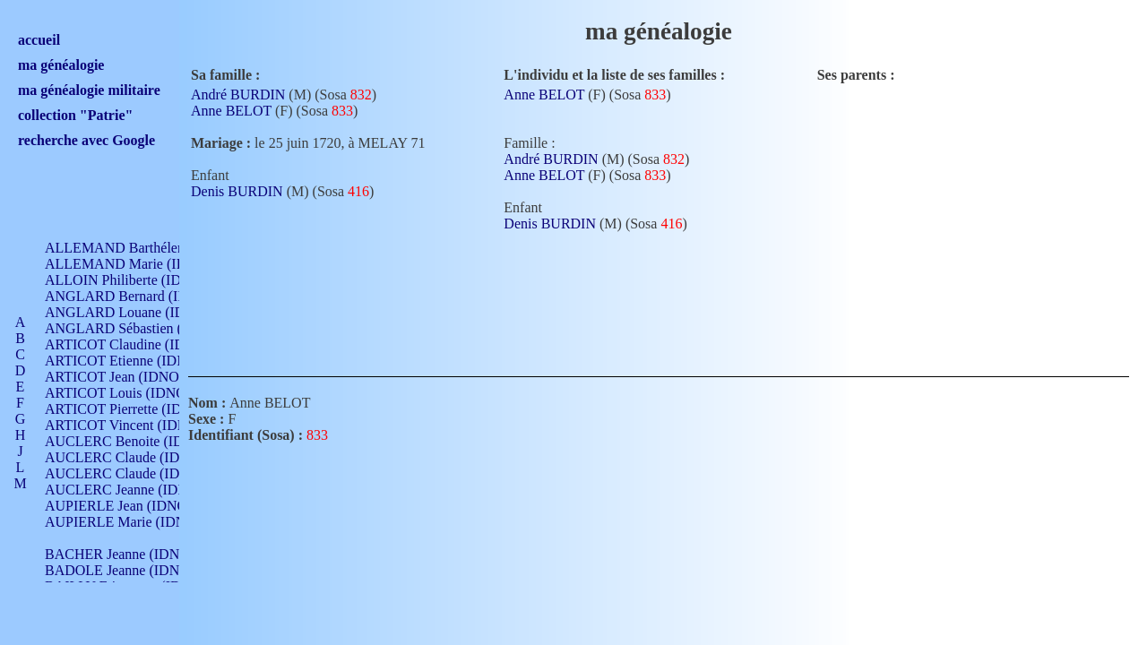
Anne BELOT (231, 110)
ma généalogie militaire (89, 90)
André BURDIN (238, 94)
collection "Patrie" (75, 115)
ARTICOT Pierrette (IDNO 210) (138, 409)
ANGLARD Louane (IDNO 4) (133, 312)
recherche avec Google (86, 140)
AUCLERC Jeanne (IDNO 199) (137, 489)
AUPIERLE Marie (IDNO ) (124, 521)
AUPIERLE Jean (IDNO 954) (131, 505)
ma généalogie (61, 65)
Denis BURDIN (237, 191)
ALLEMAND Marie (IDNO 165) (141, 263)
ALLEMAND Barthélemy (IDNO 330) (157, 247)
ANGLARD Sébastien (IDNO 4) (139, 328)
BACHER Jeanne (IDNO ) (121, 554)
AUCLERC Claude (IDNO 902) (137, 457)
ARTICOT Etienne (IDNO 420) (136, 360)
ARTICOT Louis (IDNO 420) (130, 392)
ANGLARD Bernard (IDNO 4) (134, 296)
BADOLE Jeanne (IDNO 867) (132, 570)
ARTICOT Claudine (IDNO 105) (140, 344)
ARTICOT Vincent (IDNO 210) (136, 425)
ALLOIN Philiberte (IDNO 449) (138, 280)
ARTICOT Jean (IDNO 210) (127, 376)
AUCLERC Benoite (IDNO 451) (139, 441)
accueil (39, 39)
